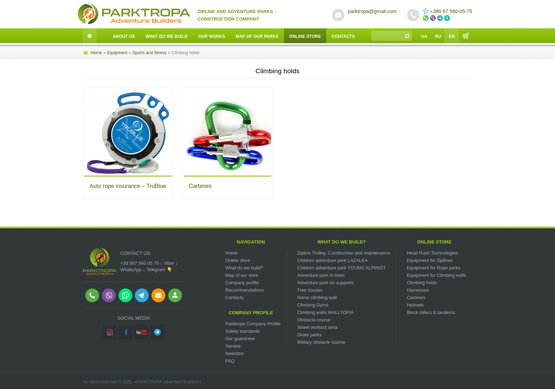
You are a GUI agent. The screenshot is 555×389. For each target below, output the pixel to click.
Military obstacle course (321, 342)
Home (96, 52)
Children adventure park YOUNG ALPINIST (341, 267)
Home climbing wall (317, 297)
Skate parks (309, 334)
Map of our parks (257, 36)
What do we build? (244, 267)
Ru (438, 36)
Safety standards (242, 331)
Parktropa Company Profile (253, 323)
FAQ (230, 361)
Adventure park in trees (321, 275)
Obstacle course (314, 319)
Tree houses (310, 290)
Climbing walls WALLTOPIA (325, 312)
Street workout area (317, 327)
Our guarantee (240, 338)
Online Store (305, 36)
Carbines (200, 186)
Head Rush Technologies (432, 253)
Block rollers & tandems (431, 312)
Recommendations (244, 290)
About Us (124, 36)
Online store (237, 260)
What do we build (166, 36)
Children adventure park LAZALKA (332, 260)
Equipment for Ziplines (429, 260)
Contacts (343, 36)
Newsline (234, 353)
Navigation (251, 242)
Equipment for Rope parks (433, 267)
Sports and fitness (149, 52)
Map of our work (241, 275)
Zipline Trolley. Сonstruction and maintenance (343, 253)
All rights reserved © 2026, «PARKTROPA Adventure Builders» (142, 381)
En (452, 36)
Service (233, 346)
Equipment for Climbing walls (436, 275)
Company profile (242, 282)
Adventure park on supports (325, 282)
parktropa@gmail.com (372, 11)
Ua (424, 36)
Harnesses (418, 290)
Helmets (415, 305)
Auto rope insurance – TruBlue (128, 186)
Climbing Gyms (312, 305)
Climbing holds (422, 282)
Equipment (117, 52)
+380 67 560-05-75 (447, 11)
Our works (211, 36)
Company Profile (251, 312)
